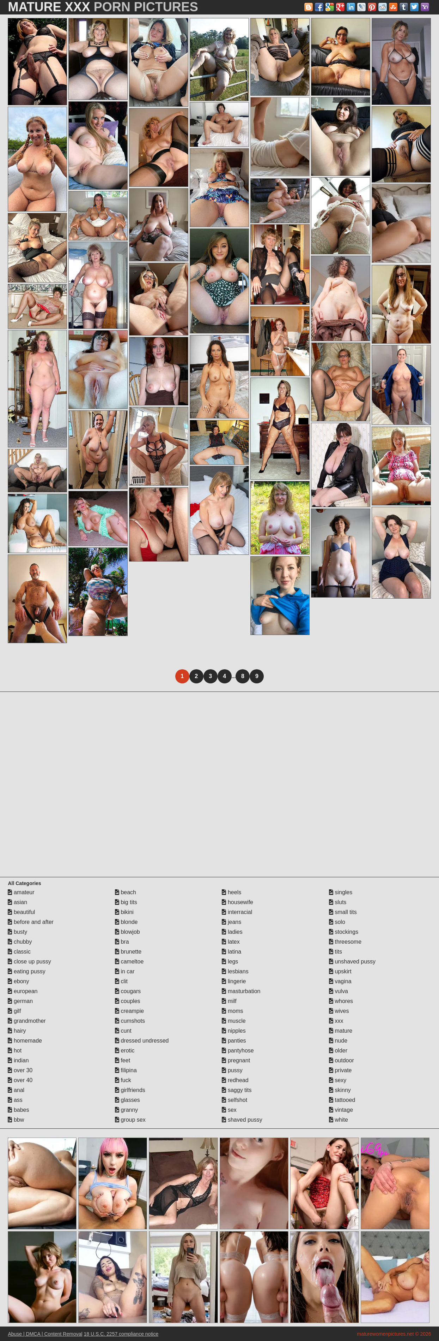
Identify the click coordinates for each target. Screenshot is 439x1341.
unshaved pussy (352, 962)
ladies (232, 932)
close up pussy (29, 962)
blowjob (127, 932)
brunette (128, 952)
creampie (129, 1011)
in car (125, 971)
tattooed (342, 1100)
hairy (17, 1031)
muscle (233, 1021)
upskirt (340, 971)
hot (15, 1051)
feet (122, 1060)
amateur (21, 892)
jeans (231, 922)
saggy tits (236, 1090)
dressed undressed (142, 1041)
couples (127, 1001)
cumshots (130, 1021)
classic (19, 952)
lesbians (235, 971)
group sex (130, 1120)
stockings (343, 932)
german (20, 1001)
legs (230, 962)
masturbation (241, 991)
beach (125, 892)
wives (339, 1011)
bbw (16, 1120)
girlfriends (130, 1090)
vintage (341, 1110)
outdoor (341, 1060)
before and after (30, 922)
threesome (345, 942)
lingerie (234, 981)
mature (340, 1031)
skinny (340, 1090)
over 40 (20, 1080)
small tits (343, 912)
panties (234, 1041)
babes (18, 1110)
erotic (125, 1051)
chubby (20, 942)
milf (229, 1001)
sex (229, 1110)
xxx (336, 1021)
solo (337, 922)
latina (231, 952)
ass (15, 1100)
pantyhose (238, 1051)
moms (232, 1011)
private (340, 1070)
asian (17, 902)
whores (341, 1001)
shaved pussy (242, 1120)
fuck (123, 1080)
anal (16, 1090)
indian (18, 1060)
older (338, 1051)
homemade (25, 1041)
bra (122, 942)
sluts (337, 902)
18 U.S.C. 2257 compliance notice (121, 1334)
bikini (124, 912)
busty (17, 932)
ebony (18, 981)
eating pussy (26, 971)
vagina (340, 981)
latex (230, 942)
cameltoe (129, 962)
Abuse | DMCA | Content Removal (45, 1334)
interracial (237, 912)
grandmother (26, 1021)
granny (126, 1110)
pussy (232, 1070)
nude (338, 1041)
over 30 (20, 1070)
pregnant (236, 1060)
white (338, 1120)
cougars (128, 991)
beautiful (21, 912)
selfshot (234, 1100)
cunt (123, 1031)
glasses (127, 1100)
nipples (233, 1031)
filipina (126, 1070)
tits (335, 952)
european (22, 991)
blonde (126, 922)
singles (340, 892)
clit (121, 981)
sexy (337, 1080)
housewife (237, 902)
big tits (126, 902)
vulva (338, 991)
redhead (235, 1080)
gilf (14, 1011)
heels (231, 892)
